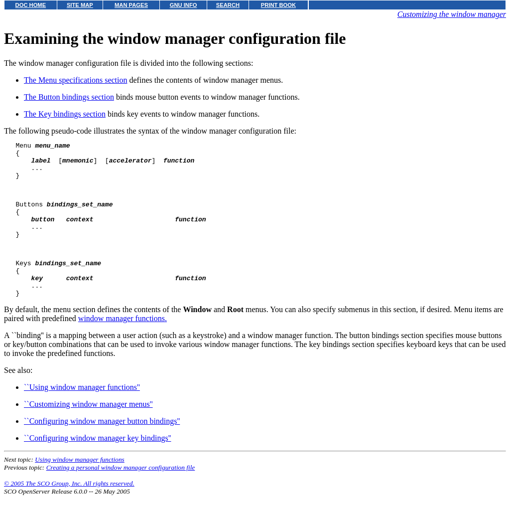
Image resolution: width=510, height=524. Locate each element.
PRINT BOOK (278, 5)
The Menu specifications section (76, 80)
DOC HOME (30, 5)
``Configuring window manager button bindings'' (102, 449)
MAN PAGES (131, 5)
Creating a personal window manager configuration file (120, 496)
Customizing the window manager (451, 14)
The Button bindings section (69, 97)
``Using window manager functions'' (82, 415)
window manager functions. (122, 347)
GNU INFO (183, 5)
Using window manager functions (80, 488)
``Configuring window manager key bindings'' (97, 466)
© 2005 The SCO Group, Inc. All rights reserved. (69, 512)
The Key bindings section (65, 114)
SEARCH (228, 5)
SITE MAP (80, 5)
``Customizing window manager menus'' (88, 432)
